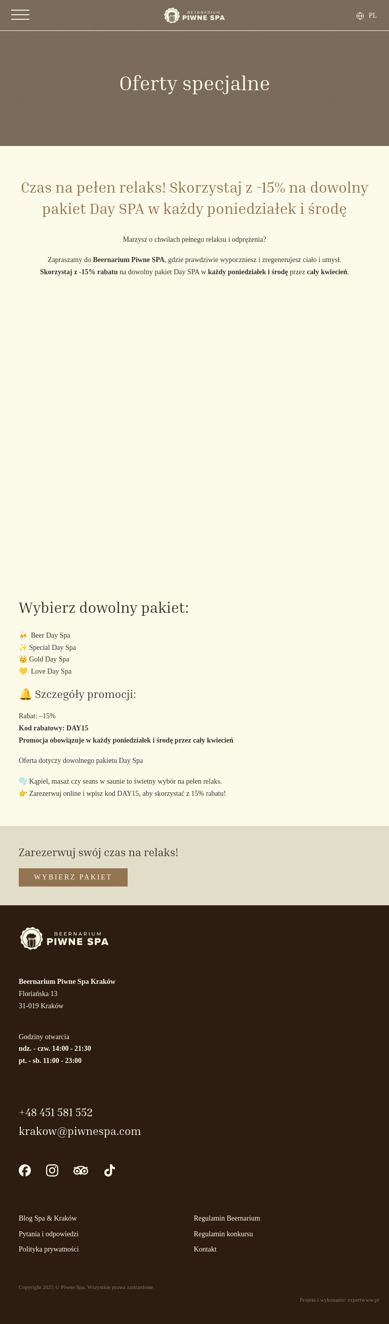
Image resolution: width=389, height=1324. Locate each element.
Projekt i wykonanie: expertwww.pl (339, 1300)
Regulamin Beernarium (227, 1218)
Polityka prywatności (49, 1249)
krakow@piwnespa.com (80, 1130)
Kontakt (205, 1249)
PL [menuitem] (373, 15)
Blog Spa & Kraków (48, 1218)
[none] (371, 15)
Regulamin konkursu (223, 1234)
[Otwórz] (20, 15)
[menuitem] (374, 15)
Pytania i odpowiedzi (49, 1234)
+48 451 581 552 (56, 1112)
